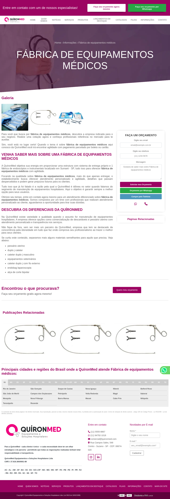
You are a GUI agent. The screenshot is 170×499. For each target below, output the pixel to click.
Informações (147, 20)
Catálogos (121, 20)
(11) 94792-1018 (97, 435)
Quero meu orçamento (127, 290)
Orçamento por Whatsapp (141, 191)
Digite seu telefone (141, 151)
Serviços (69, 20)
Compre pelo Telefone (140, 197)
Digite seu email (141, 140)
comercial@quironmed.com (102, 439)
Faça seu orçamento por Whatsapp (147, 8)
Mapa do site (161, 486)
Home (32, 20)
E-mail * (133, 441)
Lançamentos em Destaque (101, 20)
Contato (162, 20)
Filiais (134, 20)
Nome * (133, 431)
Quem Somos (43, 20)
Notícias (56, 20)
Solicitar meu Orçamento (141, 185)
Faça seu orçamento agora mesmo (106, 8)
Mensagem (141, 162)
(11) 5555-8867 (96, 432)
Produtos (83, 20)
